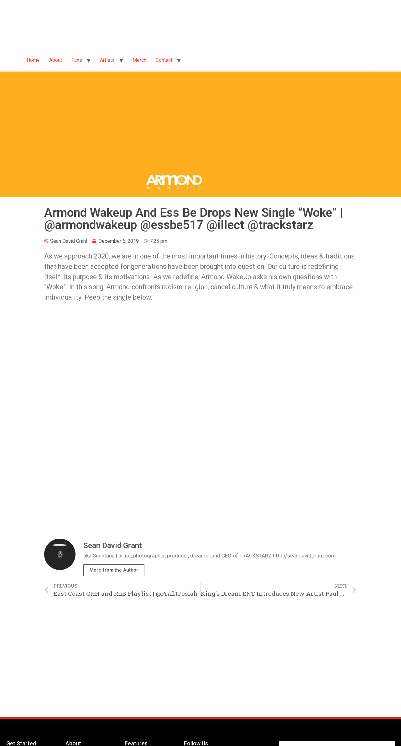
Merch (139, 60)
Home (33, 60)
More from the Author (114, 570)
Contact (164, 60)
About (55, 60)
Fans (76, 60)
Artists (107, 60)
